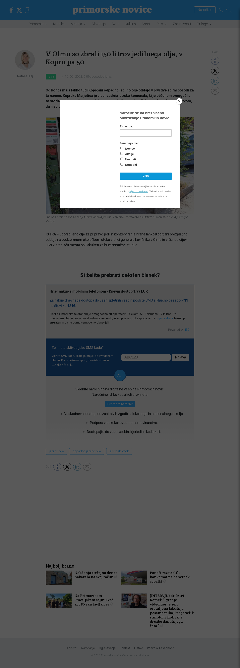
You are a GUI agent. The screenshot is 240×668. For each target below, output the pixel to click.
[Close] (179, 101)
